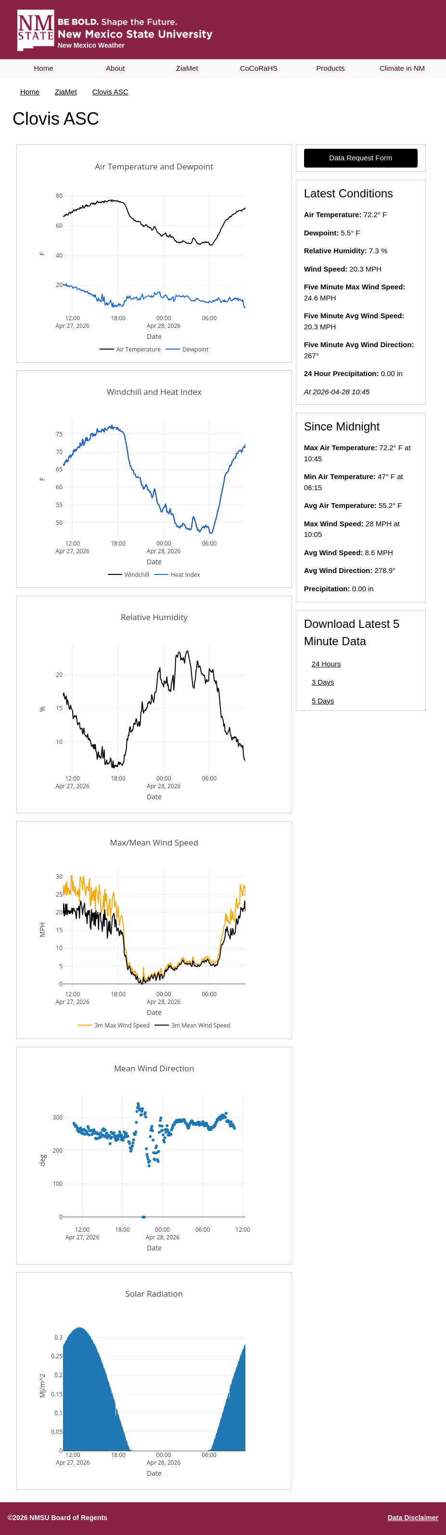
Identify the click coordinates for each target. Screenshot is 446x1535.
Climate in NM (402, 68)
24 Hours (326, 664)
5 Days (323, 701)
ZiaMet (187, 68)
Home (43, 68)
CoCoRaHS (259, 68)
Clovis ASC (110, 92)
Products (330, 68)
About (115, 68)
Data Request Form (360, 158)
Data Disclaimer (413, 1518)
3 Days (323, 682)
